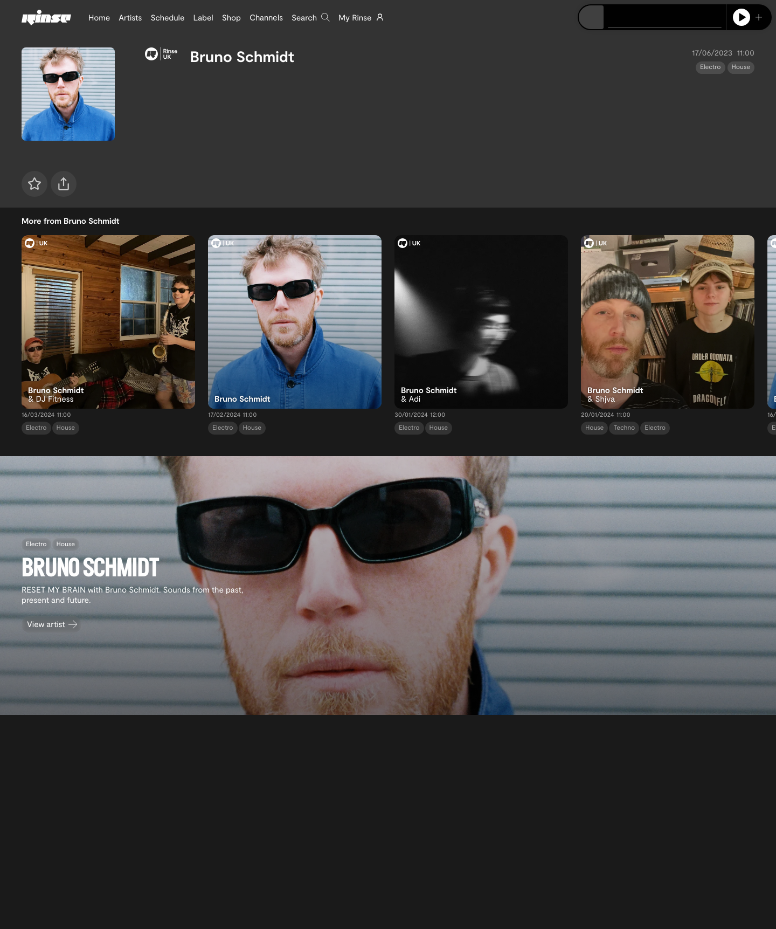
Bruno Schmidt (242, 56)
